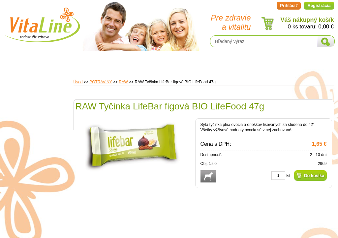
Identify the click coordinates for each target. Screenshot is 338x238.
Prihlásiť (288, 5)
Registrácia (318, 5)
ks (289, 175)
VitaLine (42, 21)
